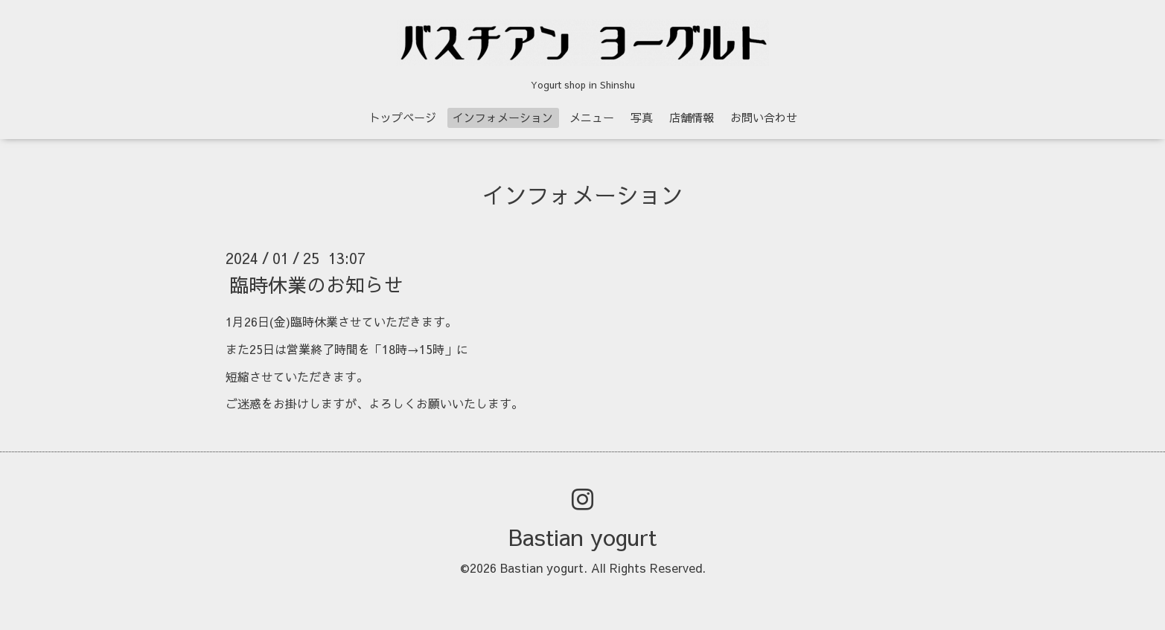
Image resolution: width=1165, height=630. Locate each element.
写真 (642, 117)
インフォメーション (503, 117)
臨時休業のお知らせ (316, 284)
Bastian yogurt (582, 536)
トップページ (402, 117)
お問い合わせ (763, 117)
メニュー (591, 117)
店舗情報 (691, 117)
